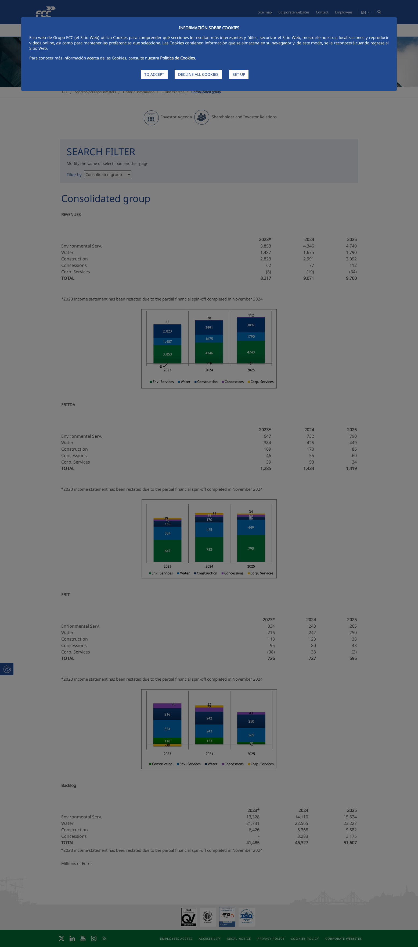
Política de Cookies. (178, 58)
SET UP (239, 74)
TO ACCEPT (154, 74)
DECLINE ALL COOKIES (198, 74)
